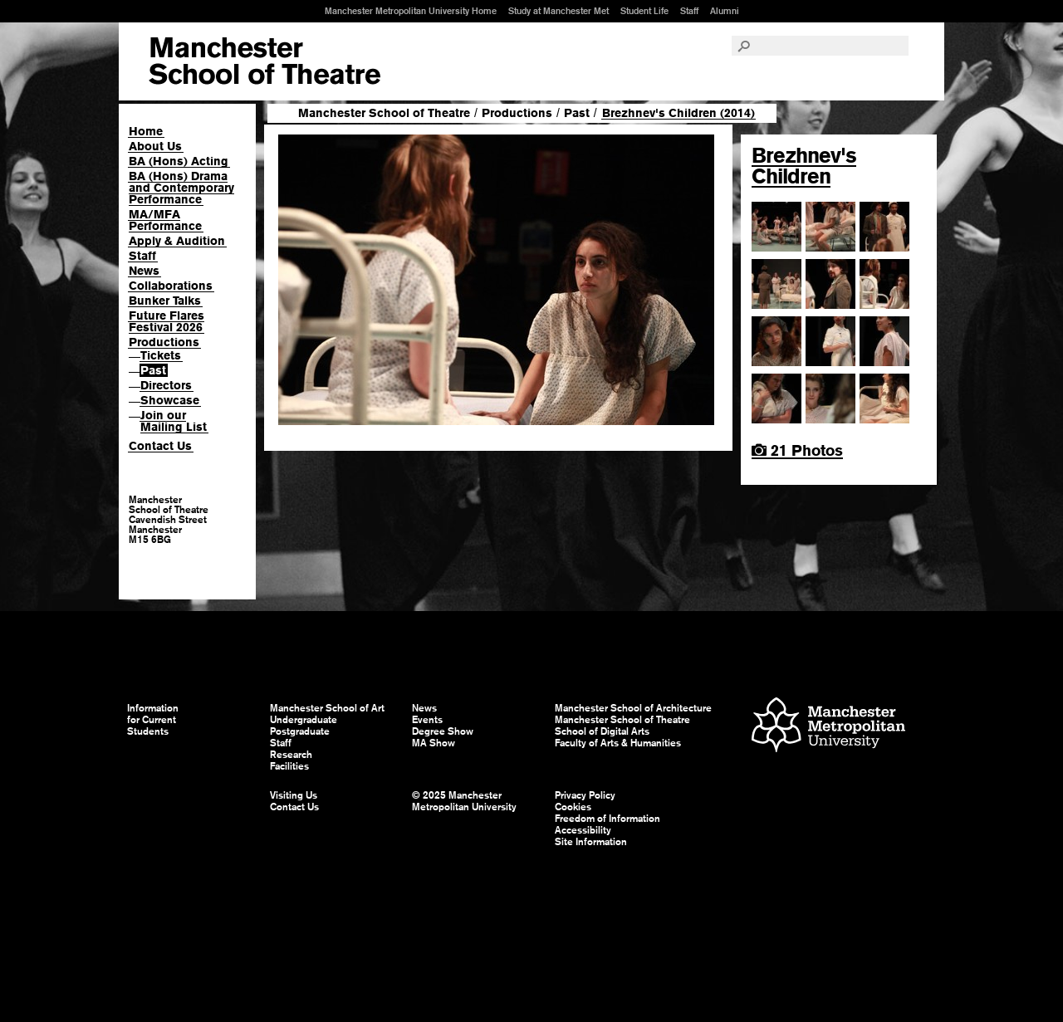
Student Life (644, 11)
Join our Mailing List (173, 420)
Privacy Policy (585, 795)
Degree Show (442, 731)
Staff (689, 11)
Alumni (724, 11)
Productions (164, 342)
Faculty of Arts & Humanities (618, 743)
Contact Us (160, 445)
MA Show (433, 743)
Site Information (591, 842)
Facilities (289, 766)
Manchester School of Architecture (633, 708)
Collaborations (171, 285)
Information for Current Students (153, 719)
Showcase (169, 400)
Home (146, 131)
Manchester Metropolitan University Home (411, 11)
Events (427, 720)
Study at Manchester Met (558, 11)
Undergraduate (303, 720)
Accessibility (583, 830)
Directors (166, 385)
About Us (155, 146)
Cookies (573, 807)
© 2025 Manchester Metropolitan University (464, 801)
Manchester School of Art (264, 61)
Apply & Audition (177, 240)
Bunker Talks (165, 300)
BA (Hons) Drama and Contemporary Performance (181, 187)
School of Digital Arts (602, 731)
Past (153, 370)
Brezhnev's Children (804, 165)
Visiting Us (293, 795)
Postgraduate (300, 731)
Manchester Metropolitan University (828, 726)
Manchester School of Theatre (384, 113)
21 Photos (797, 450)
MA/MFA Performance (165, 220)
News (144, 270)
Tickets (160, 355)
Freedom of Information (607, 818)
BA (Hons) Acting (178, 161)
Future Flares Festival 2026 (166, 321)
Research (291, 754)
